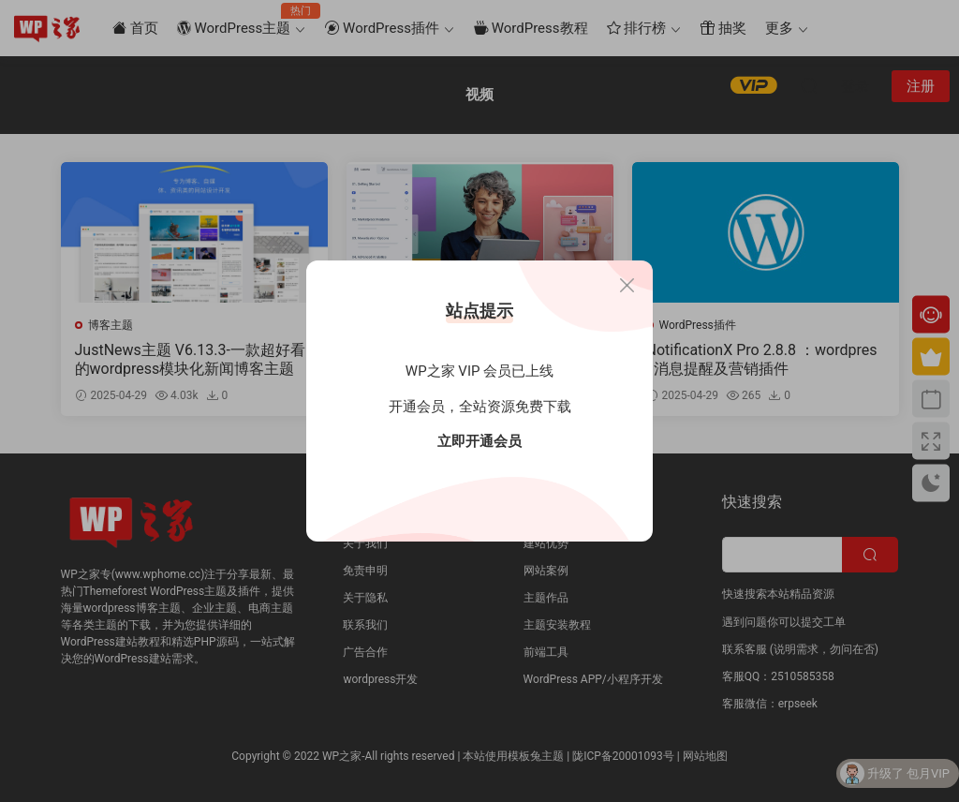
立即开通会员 (479, 441)
